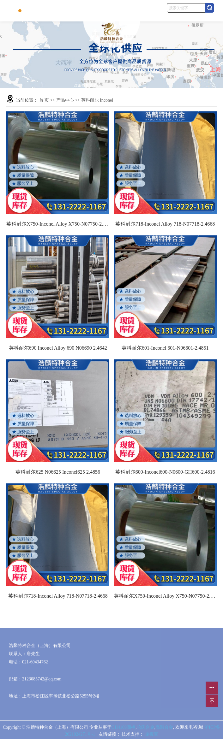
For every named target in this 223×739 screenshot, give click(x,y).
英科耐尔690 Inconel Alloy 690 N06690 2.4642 (58, 348)
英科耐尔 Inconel (97, 100)
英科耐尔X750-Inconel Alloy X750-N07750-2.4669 (57, 224)
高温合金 (164, 729)
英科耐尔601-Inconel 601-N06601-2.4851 (165, 348)
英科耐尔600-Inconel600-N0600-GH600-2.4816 (165, 472)
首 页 (44, 100)
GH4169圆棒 (124, 729)
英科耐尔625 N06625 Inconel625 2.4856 (57, 472)
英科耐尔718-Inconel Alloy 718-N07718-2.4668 (165, 224)
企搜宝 (151, 736)
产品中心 (65, 100)
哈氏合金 (145, 729)
